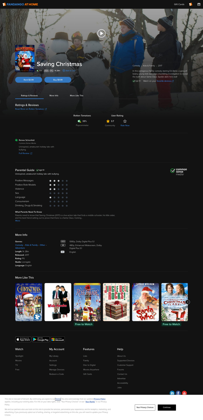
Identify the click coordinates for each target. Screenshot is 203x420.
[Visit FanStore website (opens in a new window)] (199, 4)
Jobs (119, 387)
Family (86, 360)
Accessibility (122, 383)
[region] (101, 407)
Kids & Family (31, 245)
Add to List (70, 70)
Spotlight (19, 356)
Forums (120, 369)
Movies (18, 360)
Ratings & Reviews (29, 95)
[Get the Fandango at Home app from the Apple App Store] (23, 339)
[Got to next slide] (187, 302)
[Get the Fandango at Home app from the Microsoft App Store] (58, 339)
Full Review (25, 153)
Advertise (121, 378)
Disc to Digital (89, 365)
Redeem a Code (56, 374)
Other (42, 245)
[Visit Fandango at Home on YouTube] (184, 394)
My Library (53, 356)
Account (53, 360)
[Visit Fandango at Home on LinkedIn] (172, 394)
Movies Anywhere (91, 369)
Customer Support (125, 365)
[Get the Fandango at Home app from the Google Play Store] (41, 339)
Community (110, 125)
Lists (85, 356)
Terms (58, 399)
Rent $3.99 (29, 80)
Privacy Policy (99, 399)
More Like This (76, 95)
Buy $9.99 (58, 80)
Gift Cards (87, 374)
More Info (54, 95)
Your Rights (90, 402)
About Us (121, 356)
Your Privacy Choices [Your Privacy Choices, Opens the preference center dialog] (145, 407)
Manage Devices (56, 369)
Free (17, 369)
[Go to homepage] (20, 4)
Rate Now (125, 125)
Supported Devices (125, 360)
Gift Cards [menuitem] (179, 4)
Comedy (19, 245)
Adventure (20, 248)
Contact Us (122, 374)
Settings (53, 365)
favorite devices (165, 81)
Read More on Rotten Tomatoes (31, 109)
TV (16, 365)
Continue (167, 407)
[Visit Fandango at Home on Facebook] (178, 394)
